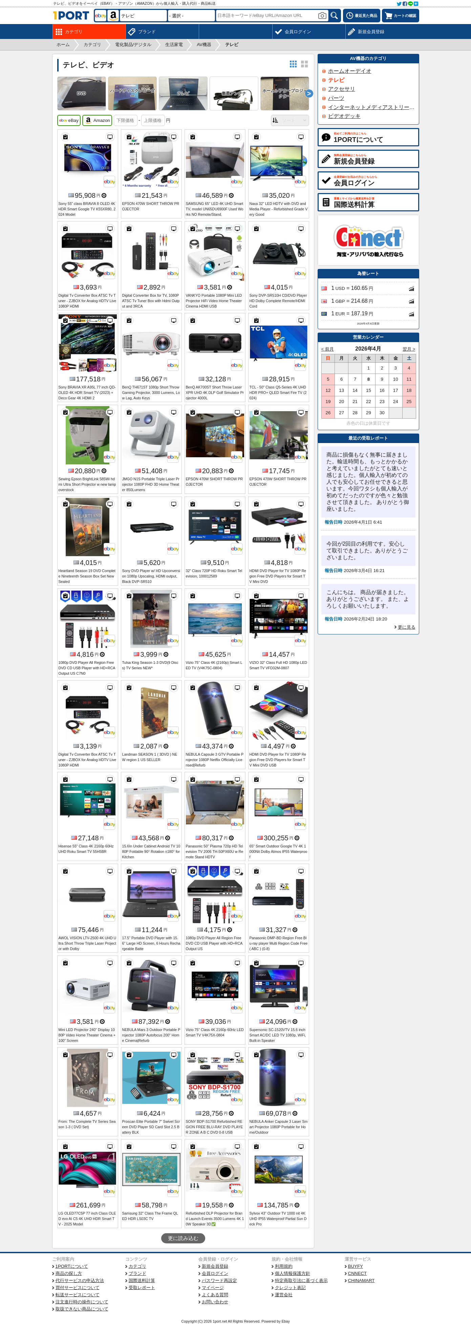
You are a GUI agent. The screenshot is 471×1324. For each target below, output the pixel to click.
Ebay (285, 1321)
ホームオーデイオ (349, 71)
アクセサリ (341, 89)
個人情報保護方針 (292, 1273)
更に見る (406, 627)
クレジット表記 (290, 1287)
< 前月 (327, 349)
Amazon (97, 121)
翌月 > (409, 349)
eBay (69, 121)
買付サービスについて (78, 1287)
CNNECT (357, 1273)
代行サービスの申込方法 (80, 1280)
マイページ (213, 1287)
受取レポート (142, 1287)
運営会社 (284, 1294)
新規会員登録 (215, 1266)
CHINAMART (361, 1280)
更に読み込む (183, 1238)
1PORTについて (72, 1266)
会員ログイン (215, 1273)
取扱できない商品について (82, 1308)
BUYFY (355, 1266)
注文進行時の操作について (82, 1301)
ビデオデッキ (344, 116)
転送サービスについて (78, 1294)
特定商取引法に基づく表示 (301, 1280)
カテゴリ (137, 1266)
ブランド (137, 1273)
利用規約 (284, 1266)
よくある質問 (215, 1294)
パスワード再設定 (219, 1280)
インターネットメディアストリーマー (371, 107)
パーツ (336, 98)
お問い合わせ (215, 1301)
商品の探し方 (69, 1273)
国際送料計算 (142, 1280)
